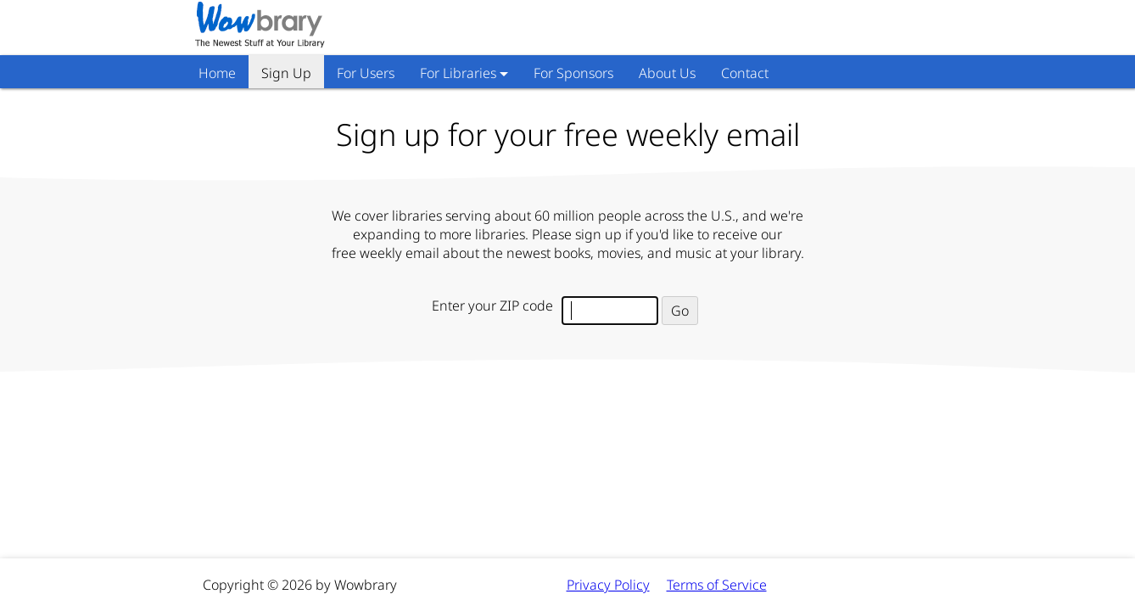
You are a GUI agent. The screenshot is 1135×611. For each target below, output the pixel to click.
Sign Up (286, 73)
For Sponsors (573, 73)
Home (217, 73)
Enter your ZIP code (492, 305)
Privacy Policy (608, 584)
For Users (365, 73)
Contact (745, 73)
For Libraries (458, 73)
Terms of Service (717, 584)
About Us (667, 73)
